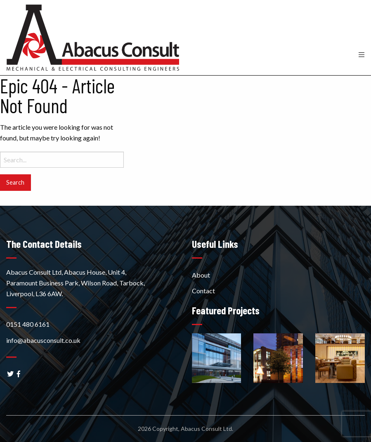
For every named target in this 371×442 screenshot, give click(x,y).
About (201, 275)
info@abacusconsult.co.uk (43, 340)
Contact (203, 291)
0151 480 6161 (28, 324)
